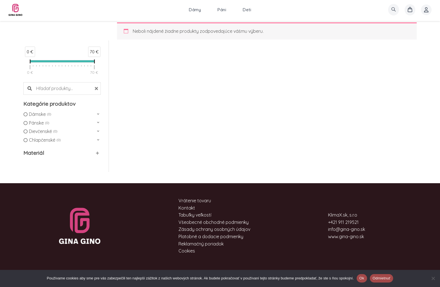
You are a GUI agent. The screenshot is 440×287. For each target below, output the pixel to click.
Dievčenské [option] (43, 131)
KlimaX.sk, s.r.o (342, 215)
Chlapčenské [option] (45, 140)
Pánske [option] (39, 123)
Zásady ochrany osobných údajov (214, 229)
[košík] (410, 9)
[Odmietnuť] (433, 278)
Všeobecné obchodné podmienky (213, 222)
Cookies (186, 251)
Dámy (195, 9)
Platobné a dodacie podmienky (210, 236)
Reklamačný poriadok (201, 244)
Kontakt (186, 208)
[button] (62, 114)
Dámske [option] (40, 114)
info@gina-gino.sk (346, 229)
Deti (247, 9)
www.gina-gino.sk (346, 236)
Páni (221, 9)
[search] (393, 9)
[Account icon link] (426, 9)
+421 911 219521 (343, 222)
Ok (361, 278)
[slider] (30, 62)
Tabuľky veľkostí (194, 215)
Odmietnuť (382, 278)
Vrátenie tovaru (194, 200)
